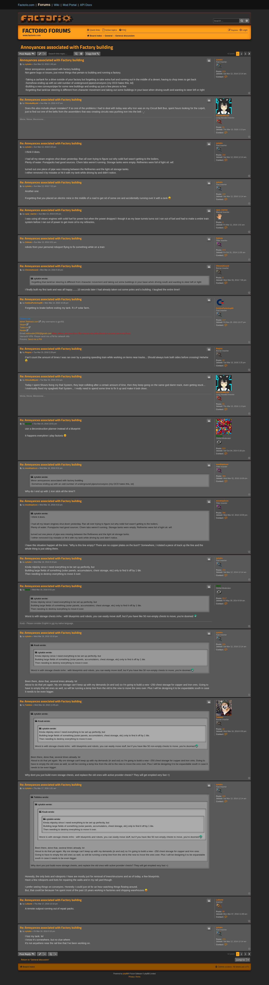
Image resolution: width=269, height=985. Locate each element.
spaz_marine (222, 210)
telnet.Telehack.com (29, 321)
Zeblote (219, 238)
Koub (218, 586)
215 (224, 71)
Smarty (219, 436)
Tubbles (219, 717)
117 (224, 320)
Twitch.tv (24, 327)
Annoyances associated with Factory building (67, 47)
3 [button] (245, 53)
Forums (44, 5)
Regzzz (219, 348)
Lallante (219, 900)
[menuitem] (109, 30)
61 (223, 127)
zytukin (219, 60)
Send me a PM (35, 339)
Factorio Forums (46, 30)
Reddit (23, 330)
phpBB (125, 974)
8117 (224, 598)
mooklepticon (222, 464)
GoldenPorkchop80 (224, 308)
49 (223, 911)
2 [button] (241, 53)
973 (224, 250)
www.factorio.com (32, 35)
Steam (23, 324)
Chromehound (222, 266)
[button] (249, 54)
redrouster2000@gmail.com (38, 333)
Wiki (56, 4)
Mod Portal (70, 4)
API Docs (86, 4)
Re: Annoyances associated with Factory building (51, 99)
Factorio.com (26, 4)
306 (224, 476)
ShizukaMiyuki (222, 115)
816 (224, 448)
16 (223, 360)
